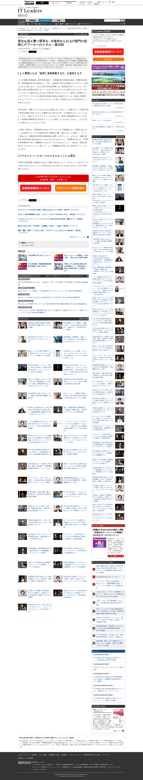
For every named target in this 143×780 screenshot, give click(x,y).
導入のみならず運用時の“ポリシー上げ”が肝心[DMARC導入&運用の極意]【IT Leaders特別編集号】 (53, 304)
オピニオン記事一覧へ (81, 34)
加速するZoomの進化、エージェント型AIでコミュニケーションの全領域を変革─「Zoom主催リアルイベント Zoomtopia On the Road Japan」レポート (75, 369)
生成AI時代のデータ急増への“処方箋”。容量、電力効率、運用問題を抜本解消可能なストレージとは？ (40, 466)
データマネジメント (86, 24)
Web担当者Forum (67, 764)
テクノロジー (45, 20)
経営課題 (32, 20)
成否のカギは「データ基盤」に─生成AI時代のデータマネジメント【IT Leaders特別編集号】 (50, 291)
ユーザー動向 (33, 24)
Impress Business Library (101, 41)
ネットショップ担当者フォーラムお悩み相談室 (68, 767)
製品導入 (69, 3)
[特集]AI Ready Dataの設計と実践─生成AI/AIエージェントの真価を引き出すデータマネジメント (108, 532)
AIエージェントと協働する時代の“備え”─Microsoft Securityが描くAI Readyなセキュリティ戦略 (74, 395)
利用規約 (34, 755)
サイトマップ (106, 755)
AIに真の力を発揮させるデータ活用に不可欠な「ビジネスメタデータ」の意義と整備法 (75, 452)
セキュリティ (72, 24)
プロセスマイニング (47, 24)
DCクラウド (56, 3)
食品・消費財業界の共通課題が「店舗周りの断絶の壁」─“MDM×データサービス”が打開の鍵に (75, 409)
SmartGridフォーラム (106, 764)
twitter (19, 15)
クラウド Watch (94, 764)
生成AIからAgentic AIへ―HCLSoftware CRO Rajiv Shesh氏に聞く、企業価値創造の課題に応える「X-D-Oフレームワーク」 (103, 260)
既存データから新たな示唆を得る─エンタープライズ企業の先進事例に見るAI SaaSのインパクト (75, 466)
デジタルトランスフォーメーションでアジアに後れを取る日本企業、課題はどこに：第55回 (50, 219)
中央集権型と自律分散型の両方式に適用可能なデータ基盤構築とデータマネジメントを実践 (40, 550)
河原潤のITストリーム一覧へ (79, 237)
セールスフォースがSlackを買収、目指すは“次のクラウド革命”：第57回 (43, 210)
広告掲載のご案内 (54, 755)
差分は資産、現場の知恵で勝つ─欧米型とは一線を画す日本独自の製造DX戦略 (40, 494)
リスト (38, 51)
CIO (22, 245)
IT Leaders (30, 11)
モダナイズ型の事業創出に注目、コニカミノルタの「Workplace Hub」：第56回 (46, 214)
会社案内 (64, 755)
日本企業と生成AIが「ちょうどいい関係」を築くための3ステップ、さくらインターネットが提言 (75, 579)
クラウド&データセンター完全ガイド (43, 764)
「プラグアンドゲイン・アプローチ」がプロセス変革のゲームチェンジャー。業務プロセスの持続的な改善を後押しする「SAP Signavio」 (75, 426)
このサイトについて (24, 755)
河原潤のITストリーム (59, 28)
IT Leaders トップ (23, 28)
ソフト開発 (98, 2)
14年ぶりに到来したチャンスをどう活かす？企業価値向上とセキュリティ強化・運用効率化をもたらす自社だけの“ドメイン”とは (103, 223)
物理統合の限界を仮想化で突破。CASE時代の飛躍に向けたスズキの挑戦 (40, 325)
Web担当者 (82, 2)
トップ (21, 22)
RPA (63, 24)
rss (25, 15)
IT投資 (27, 245)
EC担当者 (90, 2)
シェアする (22, 51)
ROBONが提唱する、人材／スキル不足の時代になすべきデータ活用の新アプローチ (40, 522)
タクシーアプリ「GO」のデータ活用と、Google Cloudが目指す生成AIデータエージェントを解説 (40, 480)
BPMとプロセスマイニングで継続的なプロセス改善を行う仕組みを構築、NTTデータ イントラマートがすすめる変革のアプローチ (103, 302)
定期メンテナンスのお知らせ (102, 120)
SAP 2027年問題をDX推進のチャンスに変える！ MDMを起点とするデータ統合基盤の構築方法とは (40, 452)
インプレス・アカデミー (39, 769)
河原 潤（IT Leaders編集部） (41, 49)
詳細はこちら (117, 731)
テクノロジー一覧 (36, 28)
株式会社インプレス (38, 762)
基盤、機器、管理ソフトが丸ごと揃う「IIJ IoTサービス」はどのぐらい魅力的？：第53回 (49, 230)
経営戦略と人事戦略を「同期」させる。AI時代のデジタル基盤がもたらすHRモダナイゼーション (75, 339)
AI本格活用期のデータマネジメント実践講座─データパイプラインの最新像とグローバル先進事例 (75, 564)
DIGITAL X (103, 767)
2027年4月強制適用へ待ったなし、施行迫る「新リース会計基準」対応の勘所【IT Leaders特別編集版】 (53, 283)
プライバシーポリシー (75, 755)
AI (58, 24)
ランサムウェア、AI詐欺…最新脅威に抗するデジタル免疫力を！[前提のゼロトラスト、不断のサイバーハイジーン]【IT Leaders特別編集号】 (53, 311)
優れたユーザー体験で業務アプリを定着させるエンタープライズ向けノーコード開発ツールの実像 (40, 353)
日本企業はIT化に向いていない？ (39, 255)
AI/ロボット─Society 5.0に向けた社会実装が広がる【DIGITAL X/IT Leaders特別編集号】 (49, 297)
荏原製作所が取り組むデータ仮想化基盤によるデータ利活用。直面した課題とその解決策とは (40, 579)
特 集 (58, 20)
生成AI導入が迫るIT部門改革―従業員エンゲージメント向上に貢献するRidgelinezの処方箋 (75, 381)
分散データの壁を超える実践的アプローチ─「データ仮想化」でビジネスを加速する (40, 564)
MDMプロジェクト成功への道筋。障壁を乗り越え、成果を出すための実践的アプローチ (40, 508)
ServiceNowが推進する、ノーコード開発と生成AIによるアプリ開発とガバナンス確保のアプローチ (75, 508)
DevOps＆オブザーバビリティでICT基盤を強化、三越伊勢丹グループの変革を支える (40, 536)
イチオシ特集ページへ (115, 556)
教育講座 (96, 4)
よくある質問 (29, 758)
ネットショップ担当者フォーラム (42, 767)
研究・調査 (111, 2)
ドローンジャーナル (114, 767)
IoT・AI (104, 2)
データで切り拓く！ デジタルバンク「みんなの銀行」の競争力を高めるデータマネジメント (75, 494)
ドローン (89, 4)
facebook (22, 15)
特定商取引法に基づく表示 (92, 755)
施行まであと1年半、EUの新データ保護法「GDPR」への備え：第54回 (43, 226)
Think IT (58, 764)
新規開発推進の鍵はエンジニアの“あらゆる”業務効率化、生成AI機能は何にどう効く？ (74, 480)
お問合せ (20, 758)
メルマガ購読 (43, 755)
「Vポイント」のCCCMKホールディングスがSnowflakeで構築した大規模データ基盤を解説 (74, 536)
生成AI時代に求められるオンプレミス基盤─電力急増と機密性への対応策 (40, 395)
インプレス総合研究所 (81, 764)
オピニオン (47, 28)
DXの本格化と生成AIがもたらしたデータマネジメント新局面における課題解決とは (75, 550)
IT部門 (32, 245)
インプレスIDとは (100, 46)
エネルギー (82, 4)
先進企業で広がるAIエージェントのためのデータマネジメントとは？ (40, 339)
